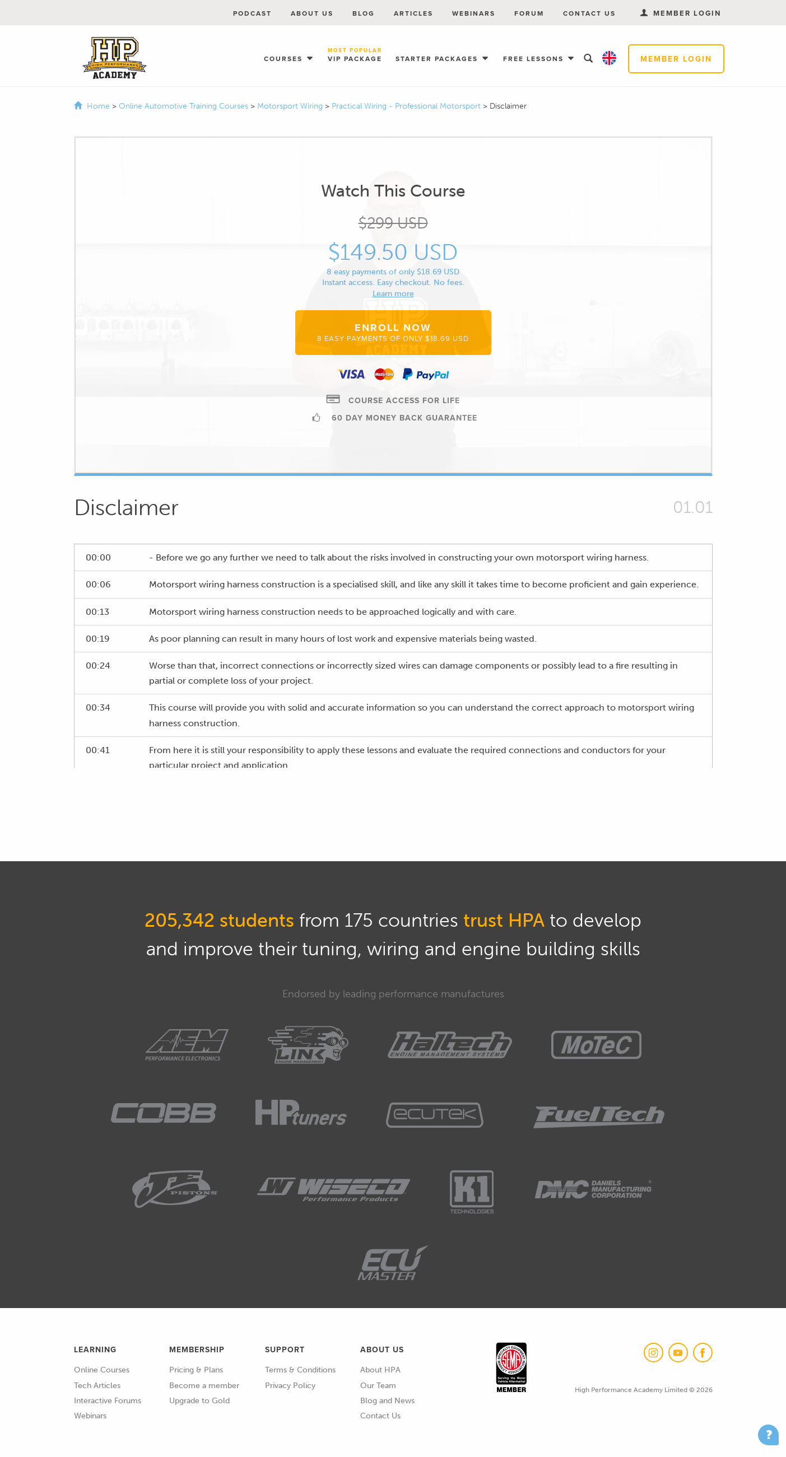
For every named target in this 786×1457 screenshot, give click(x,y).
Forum (529, 13)
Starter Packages (438, 58)
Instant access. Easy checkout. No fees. (393, 282)
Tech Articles (97, 1385)
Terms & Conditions (300, 1370)
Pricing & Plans (196, 1370)
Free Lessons (534, 58)
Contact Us (589, 13)
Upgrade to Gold (199, 1400)
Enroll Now (393, 332)
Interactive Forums (107, 1400)
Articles (413, 13)
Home (98, 106)
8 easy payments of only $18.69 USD (393, 272)
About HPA (380, 1370)
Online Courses (101, 1370)
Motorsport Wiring (291, 106)
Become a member (204, 1385)
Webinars (473, 13)
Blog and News (387, 1400)
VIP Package (355, 55)
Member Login (676, 58)
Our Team (378, 1385)
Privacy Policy (290, 1385)
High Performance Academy (114, 58)
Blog (363, 13)
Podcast (252, 13)
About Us (312, 13)
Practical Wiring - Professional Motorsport (407, 106)
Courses (284, 58)
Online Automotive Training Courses (184, 106)
